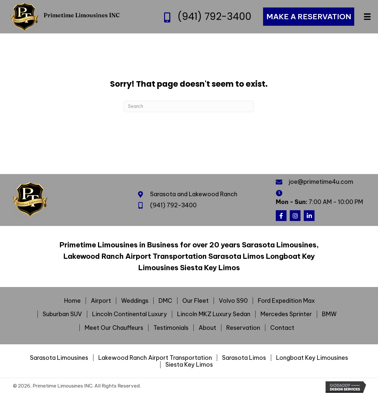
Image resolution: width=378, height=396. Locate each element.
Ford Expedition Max (286, 300)
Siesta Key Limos (189, 364)
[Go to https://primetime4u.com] (73, 16)
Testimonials (171, 327)
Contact (282, 327)
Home (72, 300)
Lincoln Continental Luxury (129, 314)
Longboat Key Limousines (312, 357)
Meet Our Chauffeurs (114, 327)
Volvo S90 (233, 300)
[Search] (189, 106)
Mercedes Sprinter (286, 314)
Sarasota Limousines (59, 357)
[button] (281, 215)
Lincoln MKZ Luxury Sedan (213, 314)
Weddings (134, 300)
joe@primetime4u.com (321, 181)
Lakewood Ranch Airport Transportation (155, 357)
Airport (101, 300)
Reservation (243, 327)
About (207, 327)
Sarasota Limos (244, 357)
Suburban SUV (62, 314)
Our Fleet (195, 300)
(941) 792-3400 (214, 16)
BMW (329, 314)
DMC (165, 300)
